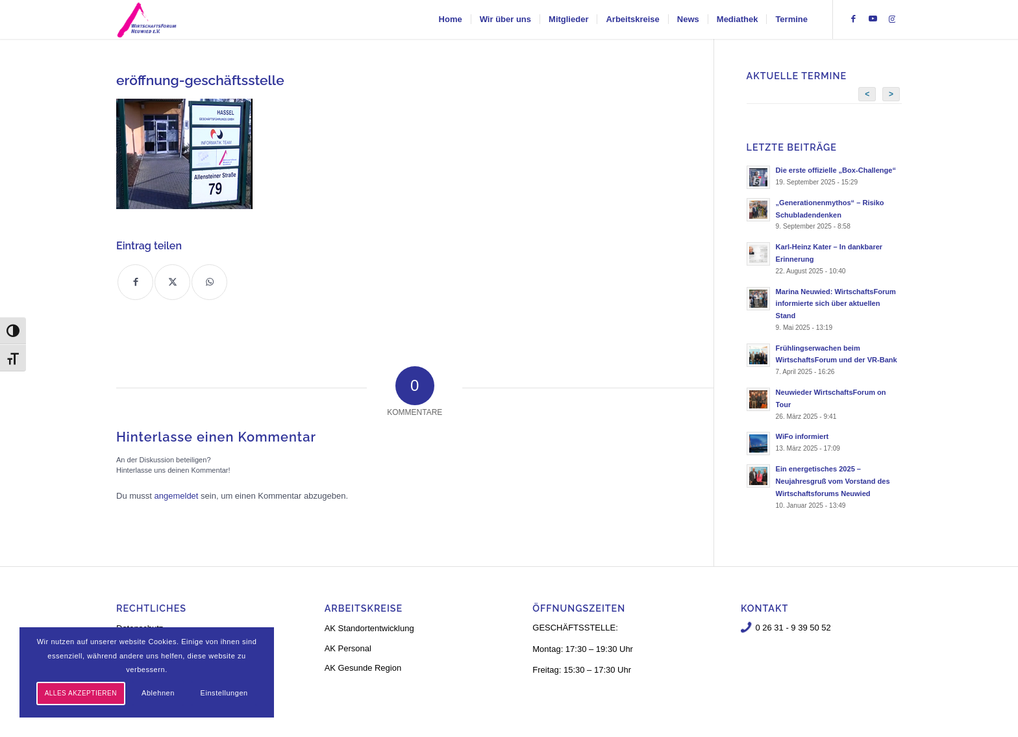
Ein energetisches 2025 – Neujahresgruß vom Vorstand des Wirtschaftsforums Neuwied (833, 481)
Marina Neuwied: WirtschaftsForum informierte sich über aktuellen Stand (836, 304)
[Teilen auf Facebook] (135, 282)
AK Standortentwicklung (369, 628)
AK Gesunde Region (363, 668)
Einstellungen (224, 693)
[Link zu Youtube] (872, 19)
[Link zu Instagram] (892, 19)
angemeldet (177, 496)
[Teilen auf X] (172, 282)
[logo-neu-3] (146, 19)
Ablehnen (158, 693)
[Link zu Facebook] (853, 19)
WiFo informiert (802, 436)
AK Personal (348, 648)
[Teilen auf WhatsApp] (209, 282)
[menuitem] (450, 19)
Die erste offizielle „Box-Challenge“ (836, 170)
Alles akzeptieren (81, 693)
